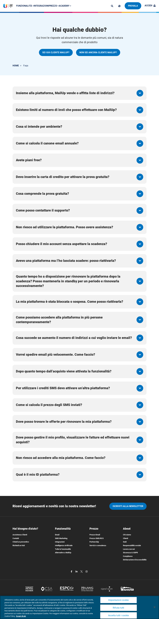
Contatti (16, 538)
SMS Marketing (61, 538)
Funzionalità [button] (25, 5)
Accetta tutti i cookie (118, 615)
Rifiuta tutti (118, 607)
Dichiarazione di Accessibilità (134, 560)
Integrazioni (41, 5)
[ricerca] (112, 6)
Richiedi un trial (19, 545)
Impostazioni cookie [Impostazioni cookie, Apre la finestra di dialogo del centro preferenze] (118, 600)
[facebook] (71, 571)
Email (57, 535)
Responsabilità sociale (132, 545)
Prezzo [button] (54, 5)
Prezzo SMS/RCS (96, 538)
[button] (80, 93)
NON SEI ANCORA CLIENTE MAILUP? (98, 52)
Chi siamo (127, 535)
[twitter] (81, 571)
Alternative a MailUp (63, 553)
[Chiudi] (154, 607)
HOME (16, 65)
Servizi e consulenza (97, 545)
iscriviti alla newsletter (128, 506)
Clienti (125, 538)
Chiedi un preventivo (21, 542)
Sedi (124, 542)
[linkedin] (76, 571)
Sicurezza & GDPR (130, 553)
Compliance (127, 556)
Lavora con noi (129, 549)
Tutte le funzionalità (63, 549)
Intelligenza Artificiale (63, 545)
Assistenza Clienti (20, 535)
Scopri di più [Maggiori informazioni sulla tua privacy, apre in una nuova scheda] (21, 616)
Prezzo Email (94, 535)
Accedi (150, 5)
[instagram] (86, 571)
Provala (133, 5)
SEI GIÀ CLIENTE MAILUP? (55, 52)
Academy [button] (65, 5)
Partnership (94, 542)
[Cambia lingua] (119, 6)
